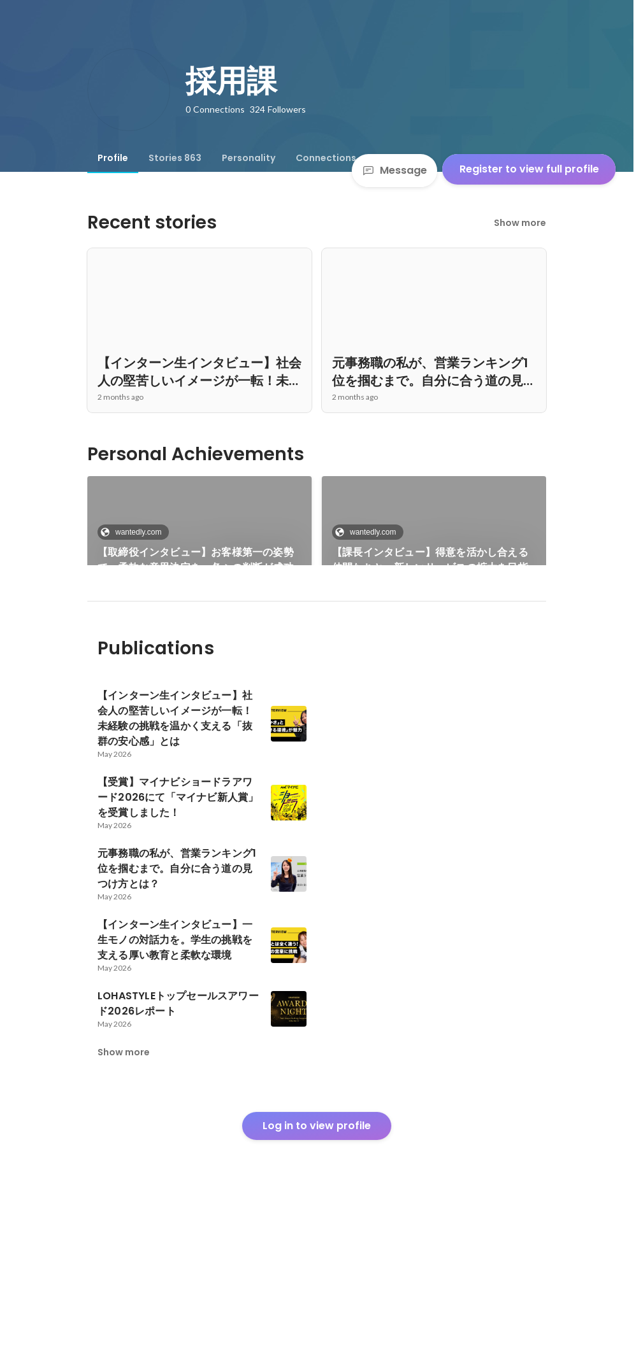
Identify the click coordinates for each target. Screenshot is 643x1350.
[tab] (112, 158)
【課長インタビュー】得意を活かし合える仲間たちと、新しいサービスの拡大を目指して (430, 560)
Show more (520, 222)
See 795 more (434, 646)
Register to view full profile (529, 169)
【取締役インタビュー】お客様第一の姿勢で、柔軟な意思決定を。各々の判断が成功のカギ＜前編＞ (196, 560)
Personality (248, 157)
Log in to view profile (317, 1255)
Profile (113, 157)
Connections (326, 157)
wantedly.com (134, 532)
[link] (199, 537)
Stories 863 (174, 157)
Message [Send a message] (394, 170)
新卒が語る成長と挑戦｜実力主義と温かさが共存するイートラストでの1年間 (196, 662)
